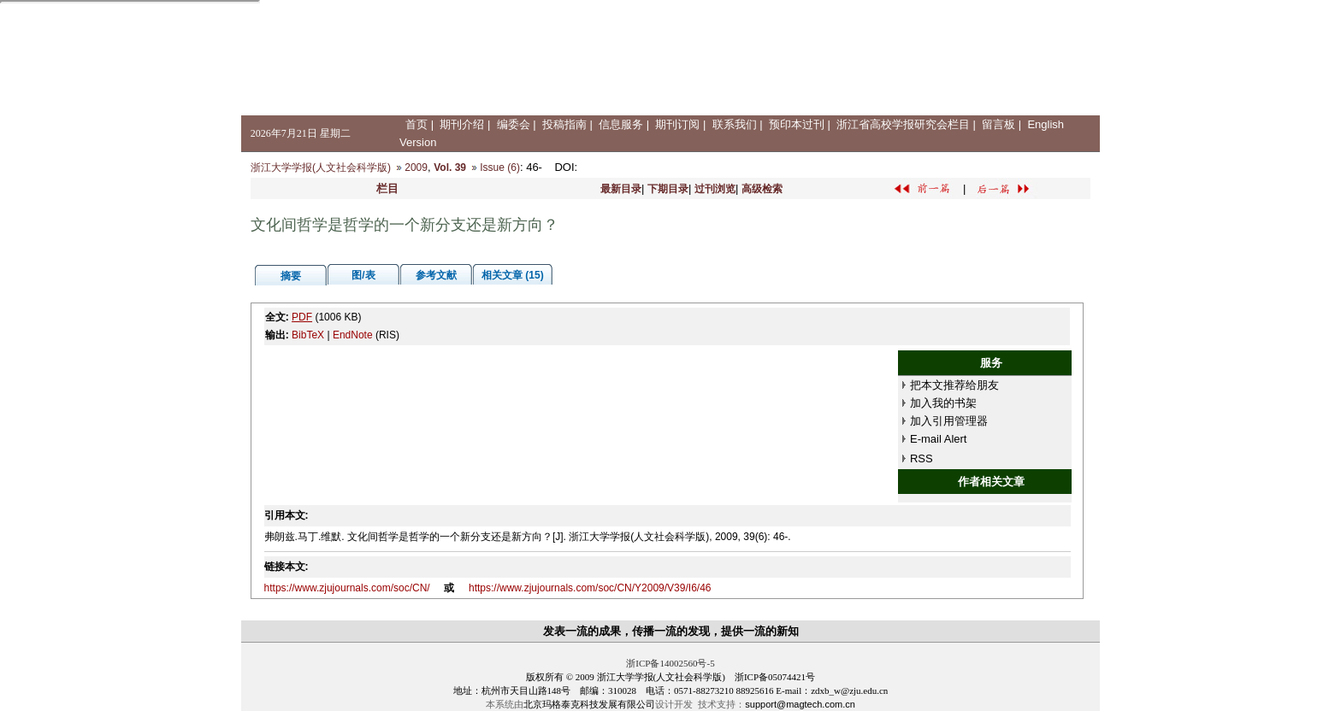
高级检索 (762, 189)
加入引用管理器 (949, 420)
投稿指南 (564, 124)
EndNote (353, 335)
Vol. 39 (450, 167)
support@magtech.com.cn (800, 704)
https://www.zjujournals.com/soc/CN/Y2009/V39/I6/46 (590, 588)
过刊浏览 (714, 189)
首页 (416, 124)
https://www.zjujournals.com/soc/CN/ (347, 588)
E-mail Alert (938, 438)
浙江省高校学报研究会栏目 (903, 124)
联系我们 (734, 124)
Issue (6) (500, 167)
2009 (416, 167)
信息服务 (621, 124)
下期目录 (667, 189)
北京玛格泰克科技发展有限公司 (589, 704)
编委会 (513, 124)
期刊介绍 (462, 124)
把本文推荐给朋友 (954, 385)
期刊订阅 (677, 124)
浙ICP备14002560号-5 (670, 663)
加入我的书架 (943, 403)
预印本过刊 (796, 124)
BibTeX (308, 335)
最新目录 (620, 189)
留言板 (998, 124)
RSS (921, 458)
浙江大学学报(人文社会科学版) (321, 167)
